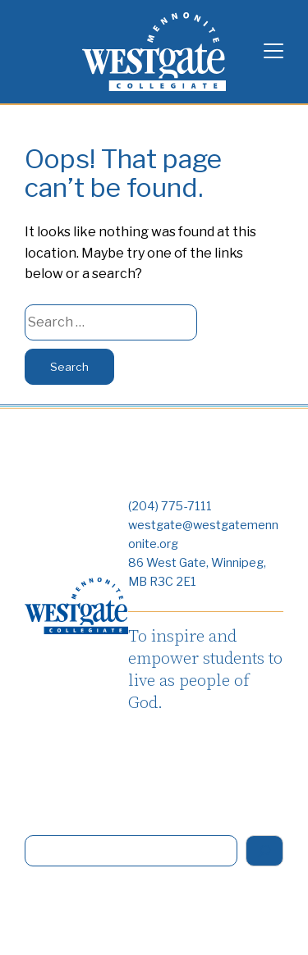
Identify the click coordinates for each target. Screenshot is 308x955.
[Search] (264, 850)
